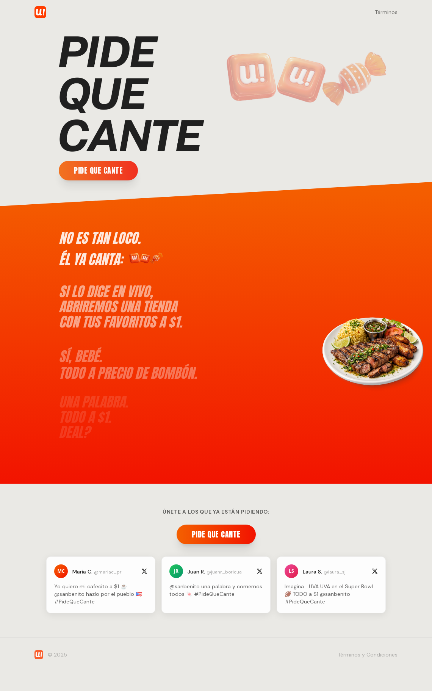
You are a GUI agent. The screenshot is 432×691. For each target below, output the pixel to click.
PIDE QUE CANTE (98, 170)
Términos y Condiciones (368, 654)
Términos (386, 12)
